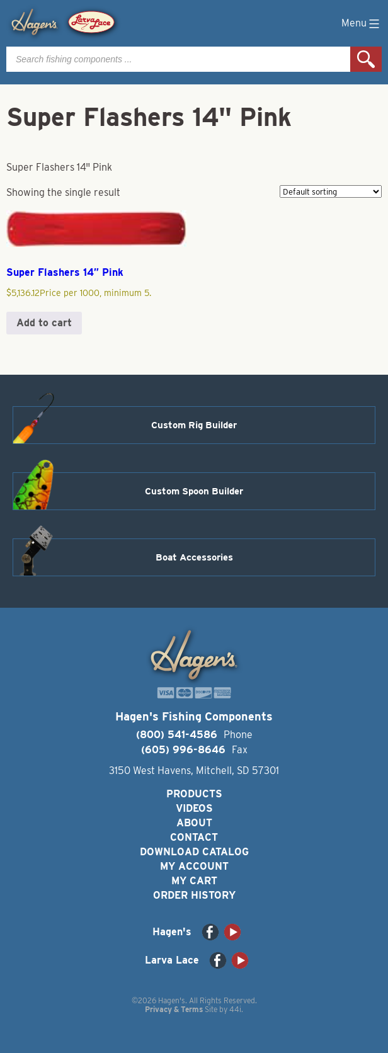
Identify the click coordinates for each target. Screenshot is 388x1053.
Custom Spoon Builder (194, 491)
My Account (194, 866)
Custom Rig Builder (194, 425)
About (194, 823)
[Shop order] (331, 191)
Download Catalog (194, 852)
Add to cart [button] (44, 323)
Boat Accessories (194, 557)
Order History (194, 895)
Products (194, 794)
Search (366, 59)
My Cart (194, 881)
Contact (194, 837)
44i (235, 1009)
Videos (194, 808)
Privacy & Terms (174, 1009)
